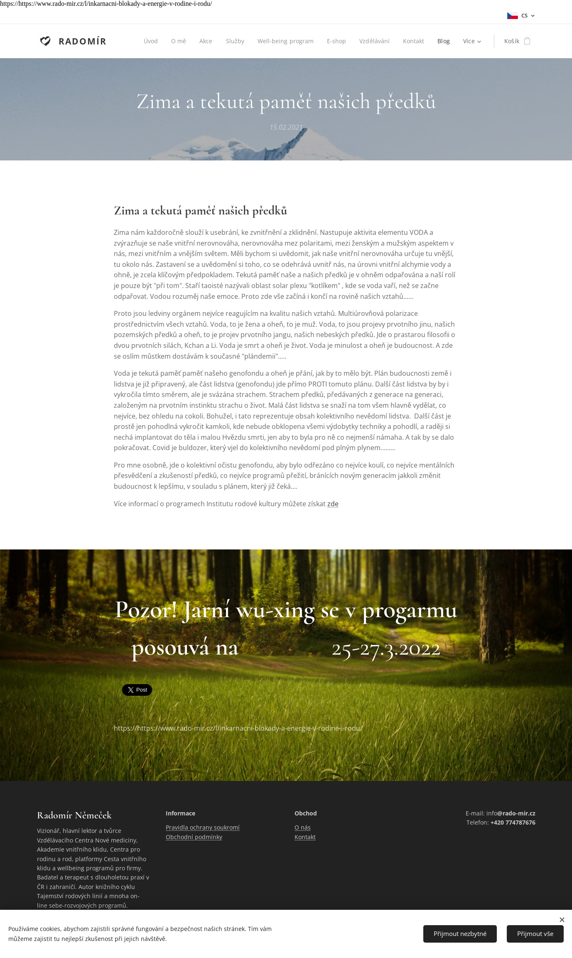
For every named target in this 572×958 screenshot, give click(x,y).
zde (333, 503)
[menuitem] (147, 41)
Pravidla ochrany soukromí (203, 828)
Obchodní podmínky (194, 837)
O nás (303, 828)
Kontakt (305, 837)
